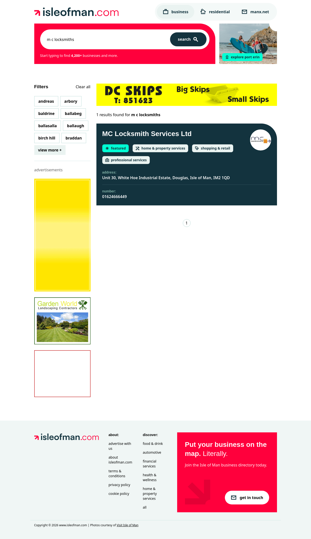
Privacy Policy (119, 484)
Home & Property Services (150, 493)
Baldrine (46, 113)
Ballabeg (73, 113)
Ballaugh (75, 125)
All (145, 507)
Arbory (70, 101)
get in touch (247, 498)
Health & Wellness (150, 477)
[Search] (188, 39)
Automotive (152, 452)
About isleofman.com (120, 459)
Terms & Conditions (117, 473)
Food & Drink (153, 443)
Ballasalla (47, 125)
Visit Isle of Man (127, 525)
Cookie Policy (119, 493)
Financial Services (149, 463)
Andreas (46, 101)
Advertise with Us (120, 446)
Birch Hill (46, 138)
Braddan (74, 138)
